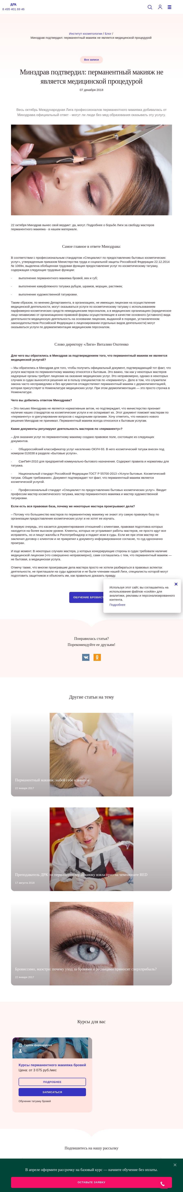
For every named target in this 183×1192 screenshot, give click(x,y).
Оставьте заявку (91, 1182)
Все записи (91, 59)
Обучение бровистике (91, 597)
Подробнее (52, 1082)
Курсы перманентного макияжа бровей (52, 1065)
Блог (108, 33)
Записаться (52, 1092)
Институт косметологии (85, 33)
